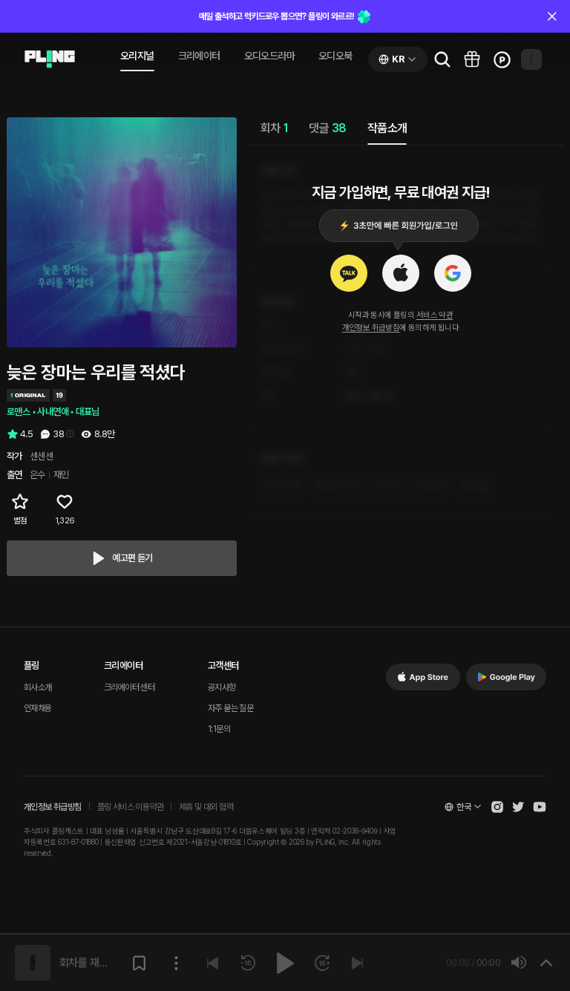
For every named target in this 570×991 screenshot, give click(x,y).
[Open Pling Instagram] (497, 807)
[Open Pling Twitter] (518, 807)
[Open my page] (531, 59)
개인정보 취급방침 (371, 328)
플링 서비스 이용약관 (130, 807)
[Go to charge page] (502, 59)
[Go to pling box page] (472, 59)
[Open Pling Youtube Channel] (539, 807)
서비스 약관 (434, 315)
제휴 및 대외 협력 (206, 807)
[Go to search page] (442, 59)
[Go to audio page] (50, 59)
